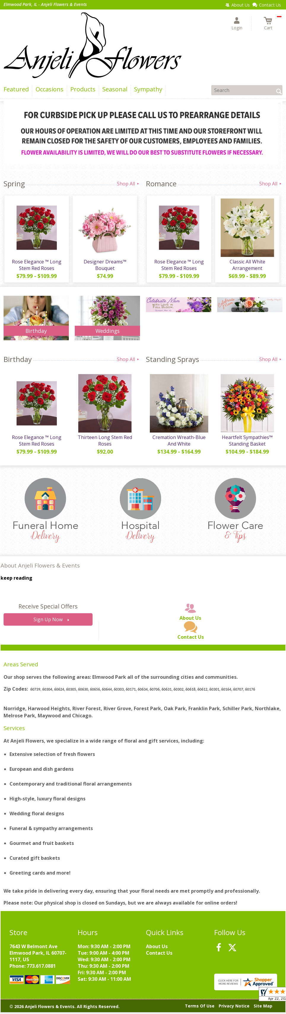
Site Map (263, 1008)
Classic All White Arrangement (247, 265)
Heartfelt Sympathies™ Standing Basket (247, 442)
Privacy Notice (234, 1008)
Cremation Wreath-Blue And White (178, 442)
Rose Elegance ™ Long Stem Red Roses (36, 265)
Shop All (128, 183)
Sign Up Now (48, 621)
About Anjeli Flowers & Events (40, 567)
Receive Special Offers (47, 608)
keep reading (16, 580)
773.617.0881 (41, 967)
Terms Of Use (199, 1008)
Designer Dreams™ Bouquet (104, 265)
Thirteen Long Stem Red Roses (104, 442)
